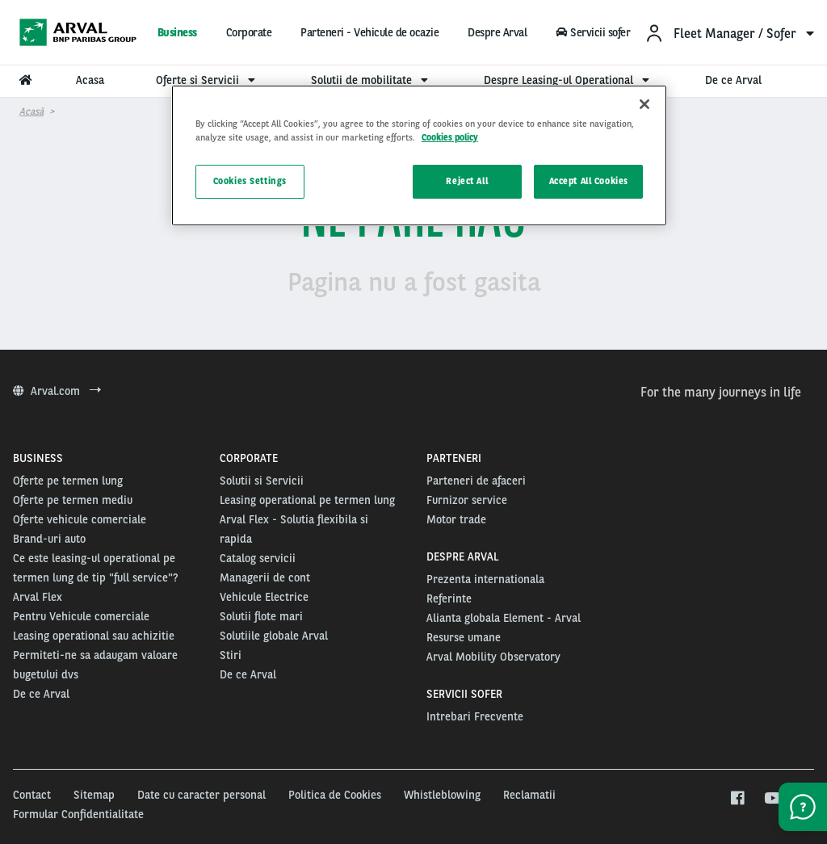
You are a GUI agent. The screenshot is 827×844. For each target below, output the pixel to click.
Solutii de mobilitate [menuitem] (371, 79)
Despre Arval (497, 32)
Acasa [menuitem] (90, 79)
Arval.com (57, 390)
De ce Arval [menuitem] (733, 79)
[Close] (644, 104)
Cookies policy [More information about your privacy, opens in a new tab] (450, 137)
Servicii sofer (593, 32)
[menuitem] (729, 32)
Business (177, 32)
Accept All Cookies (588, 181)
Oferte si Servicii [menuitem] (207, 79)
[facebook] (737, 799)
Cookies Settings (250, 181)
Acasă (31, 111)
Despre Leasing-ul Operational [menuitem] (568, 79)
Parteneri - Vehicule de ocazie (369, 32)
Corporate (249, 32)
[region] (419, 155)
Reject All (467, 181)
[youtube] (771, 799)
